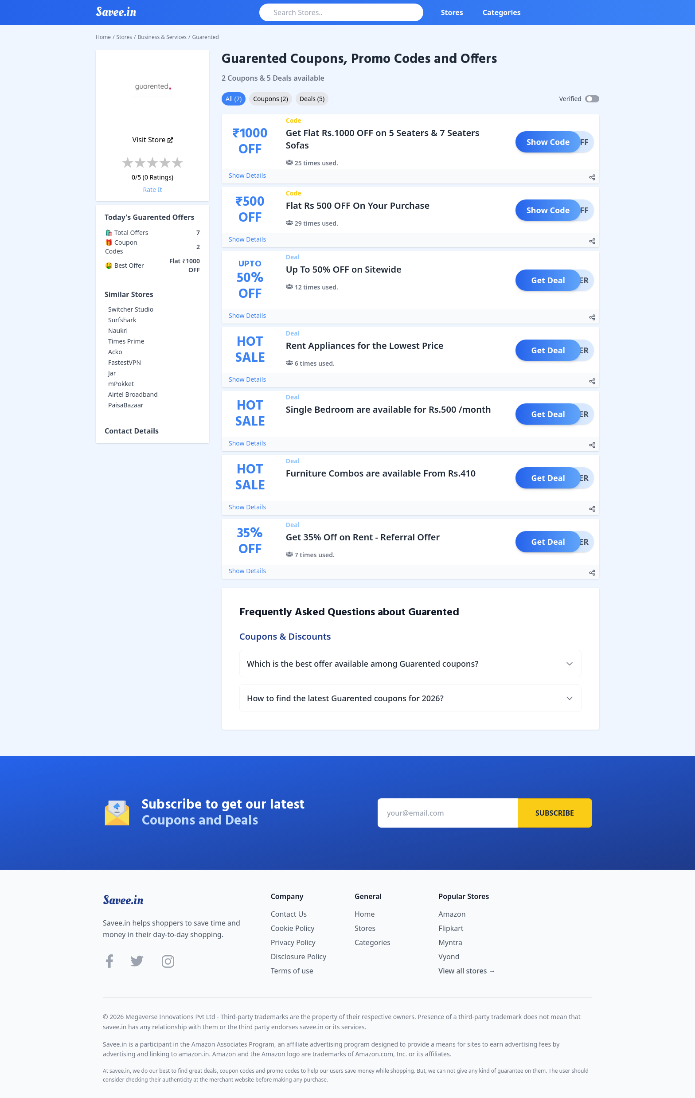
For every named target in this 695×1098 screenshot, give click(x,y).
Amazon (451, 914)
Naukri (118, 330)
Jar (112, 373)
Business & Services (162, 37)
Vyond (448, 956)
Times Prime (126, 341)
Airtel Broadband (133, 394)
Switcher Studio (130, 309)
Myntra (450, 942)
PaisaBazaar (126, 405)
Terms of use (292, 971)
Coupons (270, 98)
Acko (115, 352)
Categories (502, 12)
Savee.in (123, 900)
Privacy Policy (293, 942)
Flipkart (450, 928)
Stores (452, 12)
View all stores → (467, 971)
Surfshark (122, 320)
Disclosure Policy (298, 956)
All (234, 98)
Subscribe (554, 813)
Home (103, 37)
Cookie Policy (293, 928)
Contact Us (289, 914)
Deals (312, 98)
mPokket (121, 383)
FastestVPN (124, 362)
